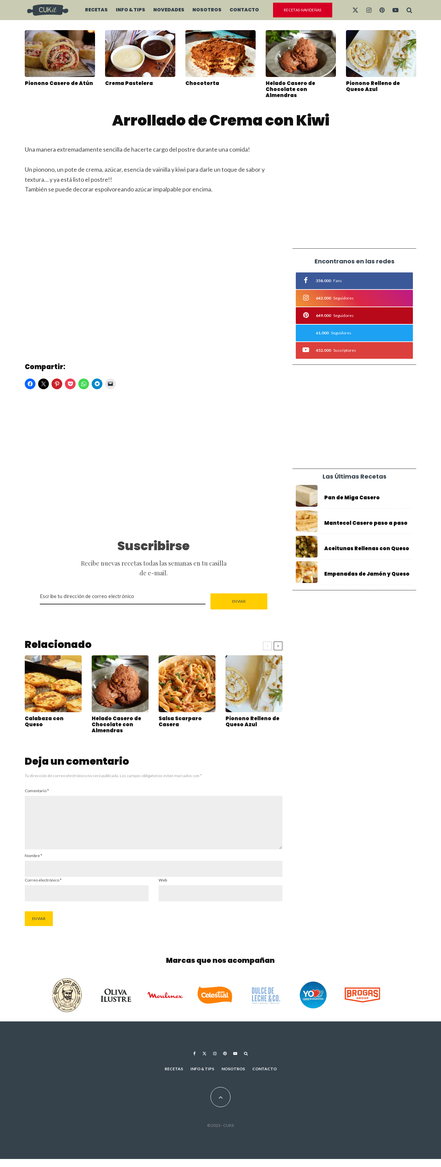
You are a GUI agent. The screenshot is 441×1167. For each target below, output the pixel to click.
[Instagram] (368, 10)
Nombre (33, 863)
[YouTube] (395, 10)
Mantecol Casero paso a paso (366, 523)
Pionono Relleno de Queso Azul (373, 86)
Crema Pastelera (129, 83)
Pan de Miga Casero (352, 498)
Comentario (37, 790)
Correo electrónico (43, 888)
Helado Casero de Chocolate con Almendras (290, 89)
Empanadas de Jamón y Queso (367, 577)
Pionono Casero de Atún (59, 83)
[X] (355, 10)
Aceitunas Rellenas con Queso (366, 550)
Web (163, 888)
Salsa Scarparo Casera (180, 723)
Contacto (244, 9)
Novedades (168, 9)
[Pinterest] (381, 10)
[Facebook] (194, 1062)
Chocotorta (202, 83)
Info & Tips (130, 9)
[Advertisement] (153, 462)
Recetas (96, 9)
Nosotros (207, 9)
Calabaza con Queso (44, 723)
